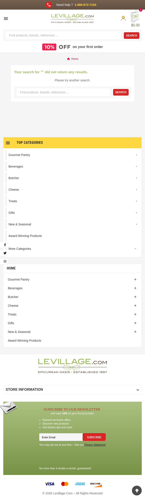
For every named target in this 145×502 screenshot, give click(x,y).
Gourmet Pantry (18, 279)
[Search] (63, 35)
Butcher (13, 297)
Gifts (11, 323)
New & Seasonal (19, 332)
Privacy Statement (95, 444)
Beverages (15, 288)
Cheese (13, 305)
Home (11, 268)
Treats (12, 314)
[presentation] (72, 457)
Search (131, 35)
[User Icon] (123, 18)
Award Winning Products (24, 340)
